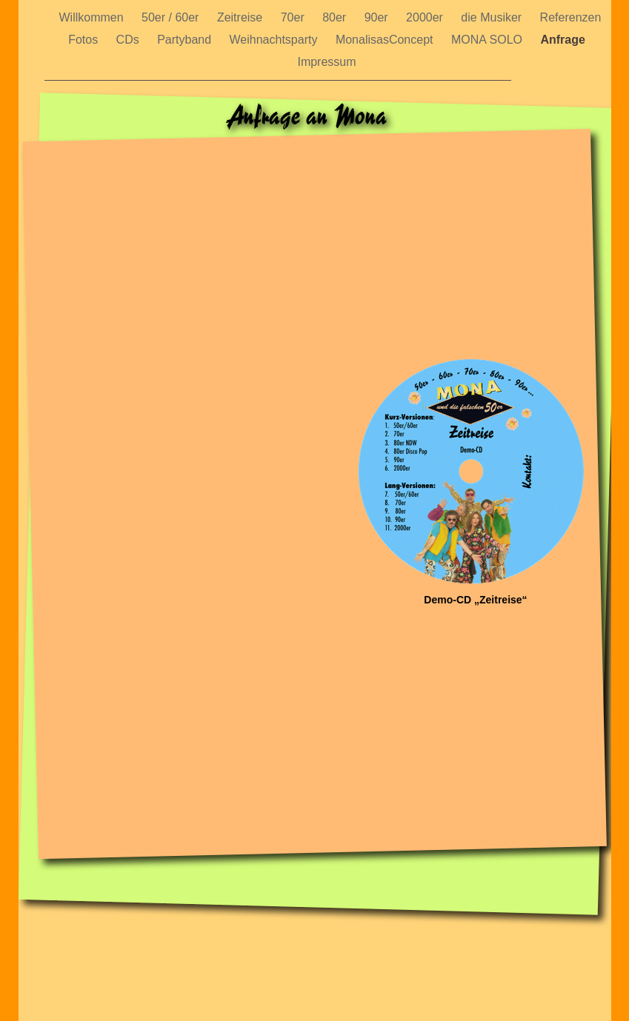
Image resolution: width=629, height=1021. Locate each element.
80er (335, 17)
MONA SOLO (488, 39)
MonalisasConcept (386, 39)
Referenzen (571, 17)
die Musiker (493, 17)
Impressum (326, 62)
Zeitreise (241, 17)
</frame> (318, 531)
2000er (426, 17)
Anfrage (562, 39)
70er (294, 17)
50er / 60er (172, 17)
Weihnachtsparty (275, 39)
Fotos (84, 39)
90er (378, 17)
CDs (129, 39)
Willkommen (93, 17)
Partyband (185, 39)
